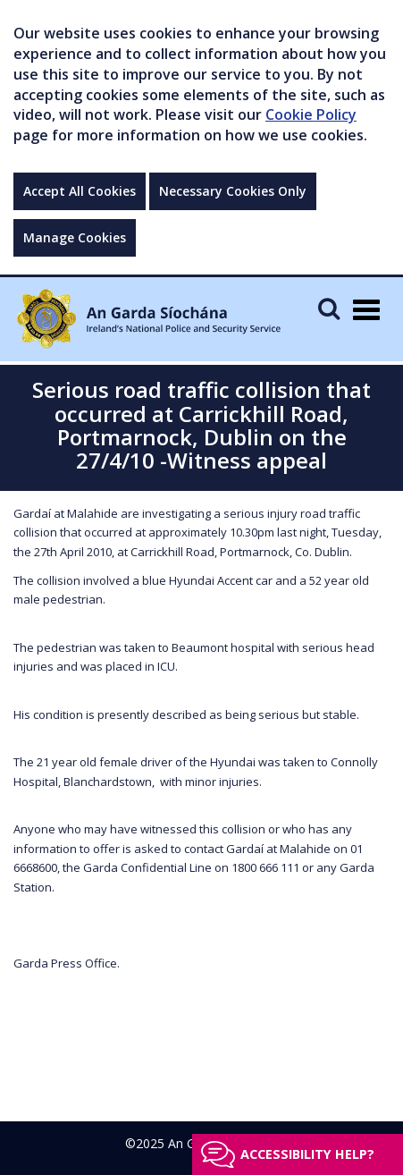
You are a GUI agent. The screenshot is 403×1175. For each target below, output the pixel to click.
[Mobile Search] (328, 308)
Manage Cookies (74, 237)
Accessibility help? (307, 1153)
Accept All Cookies (79, 190)
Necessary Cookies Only (232, 190)
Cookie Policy (311, 114)
